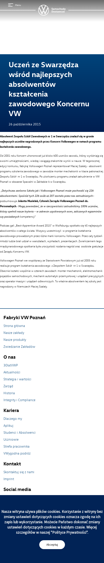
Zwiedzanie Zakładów (19, 346)
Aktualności (11, 372)
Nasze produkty (14, 339)
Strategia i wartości (17, 379)
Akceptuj (52, 545)
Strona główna (14, 326)
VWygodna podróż (17, 453)
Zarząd (8, 386)
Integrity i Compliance (19, 400)
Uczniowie (11, 439)
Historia (9, 393)
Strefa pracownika (16, 446)
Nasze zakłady (13, 333)
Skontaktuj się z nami (18, 472)
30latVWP (10, 365)
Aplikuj (8, 425)
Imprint (8, 479)
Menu (14, 5)
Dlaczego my (12, 418)
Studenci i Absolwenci (19, 432)
